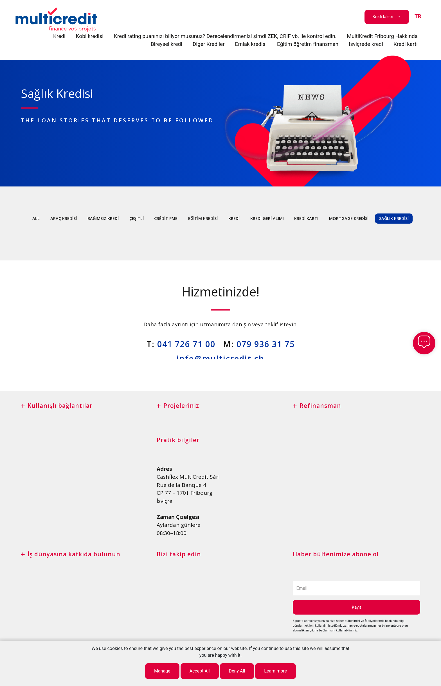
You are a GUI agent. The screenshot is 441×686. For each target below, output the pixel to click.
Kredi (59, 36)
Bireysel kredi (166, 44)
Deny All (237, 671)
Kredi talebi (383, 16)
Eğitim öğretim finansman (307, 44)
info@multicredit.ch (220, 358)
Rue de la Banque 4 (181, 485)
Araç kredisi (63, 218)
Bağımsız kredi (103, 218)
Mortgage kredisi (348, 218)
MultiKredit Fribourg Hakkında (382, 36)
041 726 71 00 (186, 343)
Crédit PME (165, 218)
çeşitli (136, 218)
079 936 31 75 (266, 343)
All (36, 218)
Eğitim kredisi (203, 218)
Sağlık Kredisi (394, 218)
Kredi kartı (405, 44)
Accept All (200, 671)
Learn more (275, 671)
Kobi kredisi (90, 36)
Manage (162, 671)
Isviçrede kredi (366, 44)
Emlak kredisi (251, 44)
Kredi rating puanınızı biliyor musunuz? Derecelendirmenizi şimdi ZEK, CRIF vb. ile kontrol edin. (225, 36)
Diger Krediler (209, 44)
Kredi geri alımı (267, 218)
